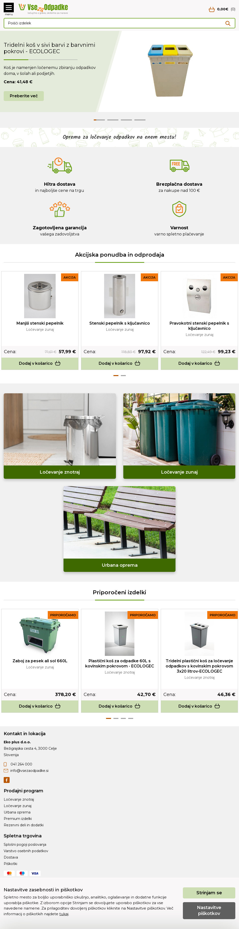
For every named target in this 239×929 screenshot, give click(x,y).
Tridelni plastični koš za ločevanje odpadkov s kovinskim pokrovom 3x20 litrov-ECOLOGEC (199, 666)
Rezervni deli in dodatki (24, 825)
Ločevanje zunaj (18, 806)
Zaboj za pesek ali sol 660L (40, 661)
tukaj (63, 914)
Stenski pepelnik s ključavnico (119, 323)
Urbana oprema (17, 812)
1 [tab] (115, 375)
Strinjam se (209, 893)
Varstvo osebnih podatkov (26, 851)
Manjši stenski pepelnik (40, 323)
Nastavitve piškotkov (209, 910)
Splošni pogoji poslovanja (25, 844)
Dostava (11, 857)
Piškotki (10, 864)
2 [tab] (123, 375)
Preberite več (24, 96)
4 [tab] (130, 718)
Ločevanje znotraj (19, 799)
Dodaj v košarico (40, 363)
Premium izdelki (18, 818)
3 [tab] (123, 718)
